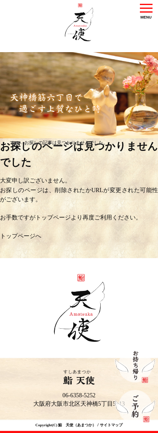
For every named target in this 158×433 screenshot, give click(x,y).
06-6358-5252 (79, 395)
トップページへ (20, 236)
